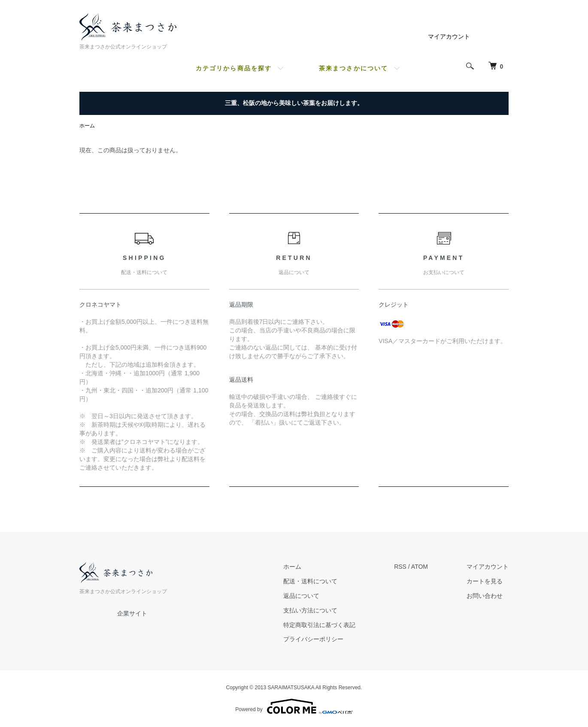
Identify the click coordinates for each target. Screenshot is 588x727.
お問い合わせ (485, 595)
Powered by (293, 706)
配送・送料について (310, 581)
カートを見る (485, 581)
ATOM (419, 566)
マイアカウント (449, 36)
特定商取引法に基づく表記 (319, 624)
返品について (301, 595)
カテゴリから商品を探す (234, 68)
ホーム (87, 126)
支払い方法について (310, 610)
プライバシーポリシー (313, 639)
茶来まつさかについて (353, 68)
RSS (400, 566)
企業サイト (132, 613)
